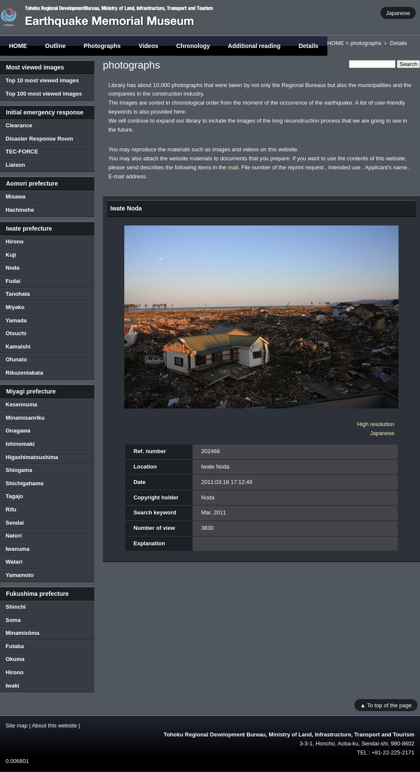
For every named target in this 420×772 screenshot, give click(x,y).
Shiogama (19, 470)
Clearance (19, 125)
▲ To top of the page (385, 705)
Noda (13, 267)
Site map (16, 725)
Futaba (15, 646)
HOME (18, 45)
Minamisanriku (25, 418)
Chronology (193, 45)
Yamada (16, 320)
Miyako (15, 307)
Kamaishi (18, 346)
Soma (13, 620)
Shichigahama (24, 483)
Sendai (15, 523)
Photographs (102, 45)
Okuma (15, 659)
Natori (14, 535)
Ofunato (16, 359)
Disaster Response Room (39, 138)
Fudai (13, 281)
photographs (365, 43)
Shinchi (16, 607)
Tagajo (14, 496)
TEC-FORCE (22, 151)
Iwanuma (18, 549)
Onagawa (18, 430)
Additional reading (254, 45)
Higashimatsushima (32, 457)
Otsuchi (16, 333)
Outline (55, 45)
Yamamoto (20, 575)
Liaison (15, 165)
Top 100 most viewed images (44, 93)
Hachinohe (20, 210)
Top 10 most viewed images (42, 80)
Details (308, 45)
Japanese (398, 12)
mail (233, 167)
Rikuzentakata (24, 372)
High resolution (375, 424)
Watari (14, 562)
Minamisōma (22, 633)
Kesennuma (21, 404)
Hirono (15, 241)
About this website (54, 725)
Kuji (11, 255)
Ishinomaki (20, 444)
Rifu (11, 509)
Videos (149, 45)
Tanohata (18, 294)
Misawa (15, 196)
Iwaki (12, 685)
